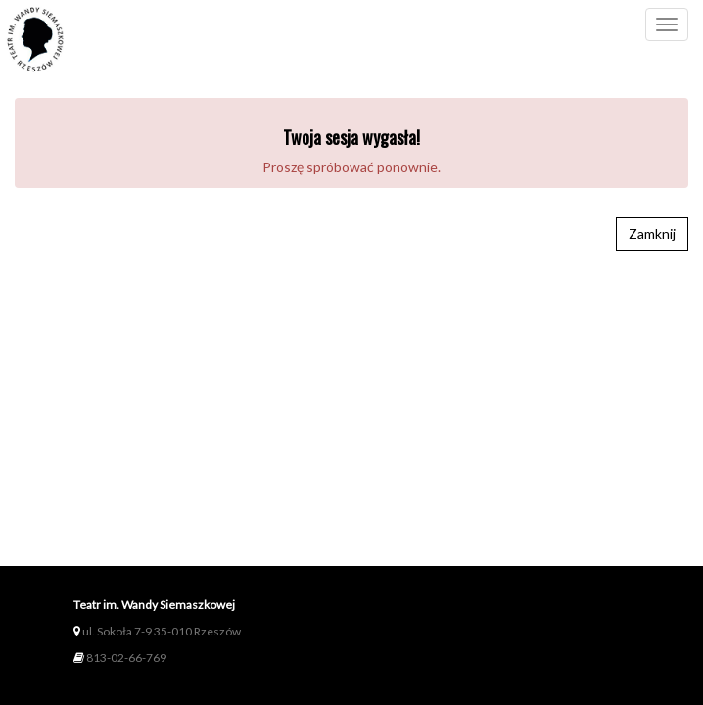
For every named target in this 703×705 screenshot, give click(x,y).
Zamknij (652, 233)
